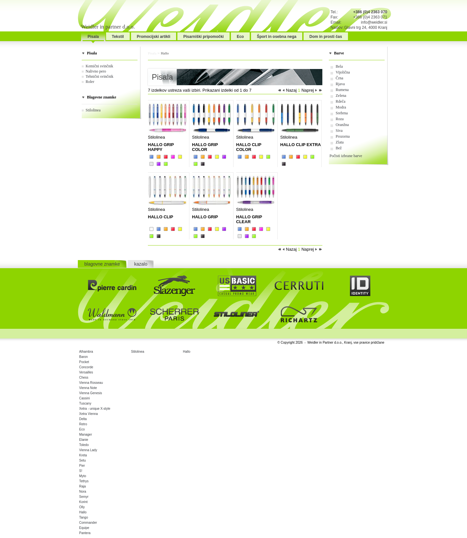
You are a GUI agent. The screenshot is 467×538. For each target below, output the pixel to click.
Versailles (86, 372)
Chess (83, 377)
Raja (82, 486)
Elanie (83, 439)
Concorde (86, 367)
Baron (83, 357)
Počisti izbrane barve (345, 156)
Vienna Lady (88, 450)
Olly (82, 507)
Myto (82, 476)
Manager (85, 434)
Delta (83, 419)
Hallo (165, 53)
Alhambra (86, 351)
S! (80, 471)
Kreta (83, 455)
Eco (240, 36)
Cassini (84, 398)
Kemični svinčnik (99, 66)
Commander (88, 522)
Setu (82, 460)
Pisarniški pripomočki (203, 36)
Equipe (84, 528)
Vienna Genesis (90, 393)
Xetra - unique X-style (94, 408)
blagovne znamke (102, 264)
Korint (83, 502)
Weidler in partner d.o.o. (108, 27)
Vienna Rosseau (91, 382)
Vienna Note (88, 388)
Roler (90, 81)
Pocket (84, 362)
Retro (83, 424)
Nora (82, 491)
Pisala (93, 36)
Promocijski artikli (153, 36)
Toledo (84, 445)
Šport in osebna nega (276, 36)
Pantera (84, 533)
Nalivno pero (96, 71)
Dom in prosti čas (325, 36)
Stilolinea (93, 110)
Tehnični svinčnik (99, 76)
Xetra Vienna (88, 414)
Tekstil (118, 36)
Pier (82, 465)
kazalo (140, 264)
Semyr (84, 496)
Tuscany (85, 403)
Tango (83, 517)
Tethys (84, 481)
